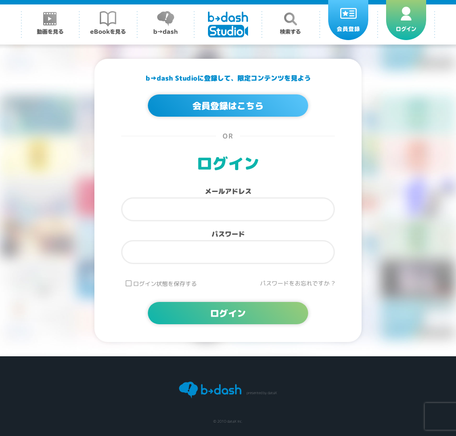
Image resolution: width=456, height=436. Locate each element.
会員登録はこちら (228, 105)
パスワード (228, 234)
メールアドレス (228, 191)
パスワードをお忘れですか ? (297, 283)
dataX (272, 392)
